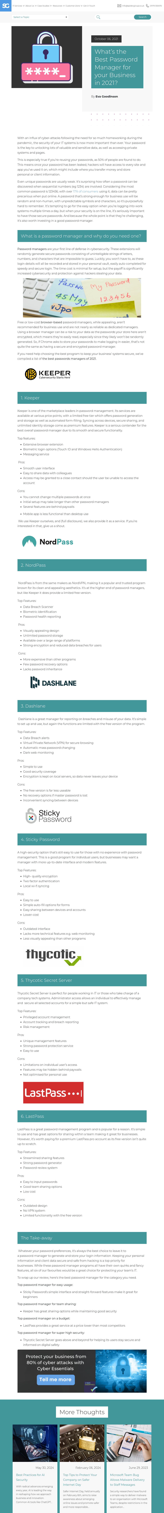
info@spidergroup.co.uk (133, 6)
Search (142, 17)
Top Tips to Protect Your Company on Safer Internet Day (80, 1479)
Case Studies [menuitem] (43, 6)
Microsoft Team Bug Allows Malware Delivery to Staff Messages (127, 1479)
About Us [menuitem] (30, 6)
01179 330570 (156, 6)
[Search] (117, 17)
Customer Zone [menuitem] (73, 6)
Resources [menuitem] (57, 6)
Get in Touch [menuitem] (89, 6)
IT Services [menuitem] (17, 6)
